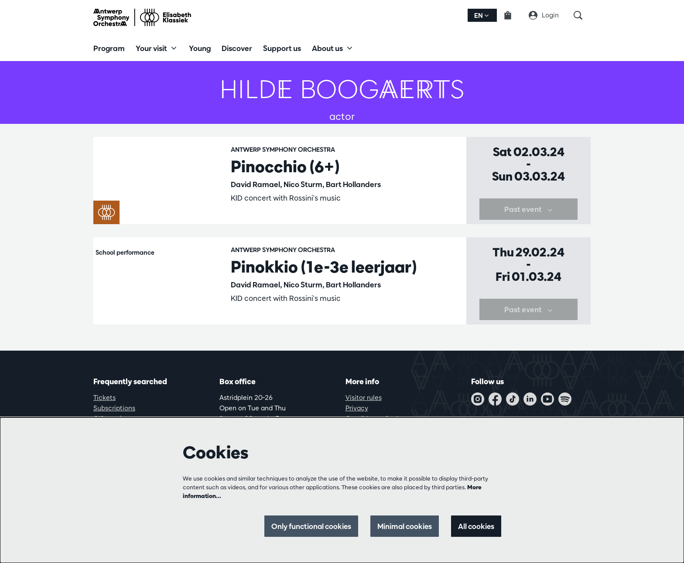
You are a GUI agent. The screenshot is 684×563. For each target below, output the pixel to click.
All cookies (475, 526)
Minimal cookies (403, 526)
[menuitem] (109, 48)
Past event (528, 223)
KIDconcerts (305, 219)
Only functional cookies (308, 526)
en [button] (481, 15)
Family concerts (256, 219)
